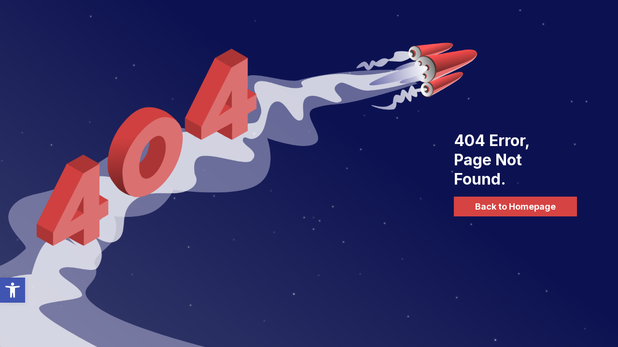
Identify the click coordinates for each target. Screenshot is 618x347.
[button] (12, 290)
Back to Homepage (515, 206)
